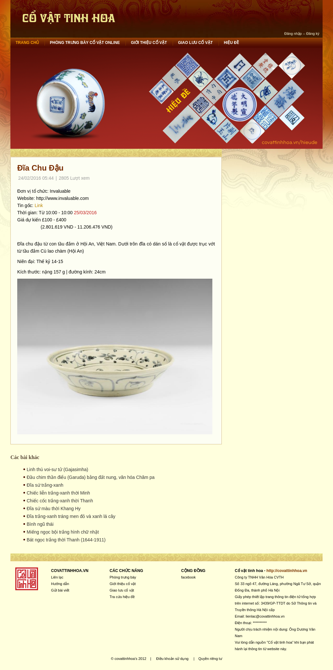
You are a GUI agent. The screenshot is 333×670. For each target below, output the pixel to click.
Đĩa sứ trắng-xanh (45, 485)
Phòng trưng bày (123, 577)
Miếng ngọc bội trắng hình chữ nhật (63, 532)
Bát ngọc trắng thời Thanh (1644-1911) (66, 539)
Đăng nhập (293, 33)
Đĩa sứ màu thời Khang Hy (54, 508)
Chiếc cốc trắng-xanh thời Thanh (60, 500)
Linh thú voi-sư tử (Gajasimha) (57, 469)
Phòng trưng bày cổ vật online (85, 42)
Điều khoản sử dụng (172, 659)
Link (38, 205)
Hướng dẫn (60, 584)
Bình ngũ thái (40, 524)
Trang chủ (27, 42)
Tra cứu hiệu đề (122, 597)
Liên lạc (57, 577)
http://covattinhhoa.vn (286, 570)
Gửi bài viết (60, 590)
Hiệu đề (231, 42)
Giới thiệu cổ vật (149, 42)
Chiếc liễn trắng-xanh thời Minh (58, 493)
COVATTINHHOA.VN (69, 570)
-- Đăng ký (311, 33)
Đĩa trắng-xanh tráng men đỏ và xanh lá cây (71, 516)
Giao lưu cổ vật (195, 42)
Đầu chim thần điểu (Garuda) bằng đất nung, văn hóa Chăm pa (90, 477)
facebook (188, 577)
